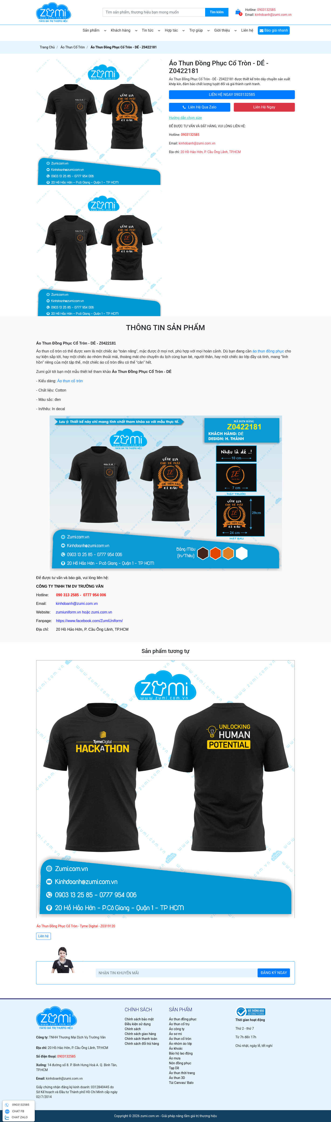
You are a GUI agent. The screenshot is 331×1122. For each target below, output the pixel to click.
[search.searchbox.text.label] (165, 12)
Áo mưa (174, 1058)
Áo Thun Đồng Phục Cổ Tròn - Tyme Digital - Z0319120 (76, 926)
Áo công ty (176, 1029)
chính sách (138, 1009)
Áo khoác (176, 1048)
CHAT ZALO (16, 1117)
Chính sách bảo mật (139, 1019)
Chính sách (133, 1029)
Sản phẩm (94, 30)
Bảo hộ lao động (181, 1053)
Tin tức (151, 30)
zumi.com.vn (101, 612)
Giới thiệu (225, 30)
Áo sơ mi (175, 1034)
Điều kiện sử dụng (138, 1024)
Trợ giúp (199, 30)
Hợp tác (175, 30)
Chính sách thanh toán (141, 1039)
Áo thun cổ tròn (70, 381)
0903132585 (266, 10)
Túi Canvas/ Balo (181, 1083)
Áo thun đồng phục (183, 1019)
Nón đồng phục (180, 1063)
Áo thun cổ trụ (179, 1024)
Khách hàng (124, 30)
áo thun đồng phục (268, 351)
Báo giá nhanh (274, 30)
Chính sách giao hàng (140, 1034)
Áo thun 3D (177, 1078)
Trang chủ (47, 47)
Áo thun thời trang (182, 1073)
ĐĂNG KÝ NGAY (274, 973)
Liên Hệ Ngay (264, 107)
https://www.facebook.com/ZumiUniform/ (89, 621)
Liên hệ (247, 30)
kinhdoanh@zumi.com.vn (273, 15)
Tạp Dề (174, 1068)
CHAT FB (14, 1111)
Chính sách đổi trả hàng (142, 1043)
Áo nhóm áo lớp (180, 1043)
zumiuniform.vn (68, 612)
